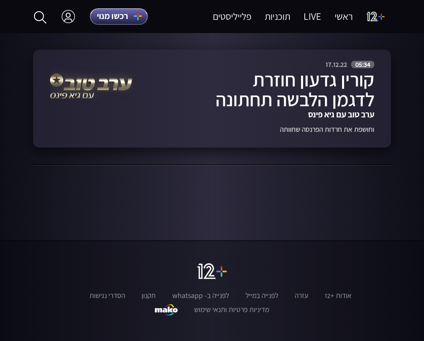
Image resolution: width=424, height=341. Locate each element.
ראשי (344, 16)
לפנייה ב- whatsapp (200, 295)
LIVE (312, 16)
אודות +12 (338, 295)
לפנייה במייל (262, 295)
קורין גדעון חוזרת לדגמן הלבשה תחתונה (295, 89)
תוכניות (277, 16)
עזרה (301, 295)
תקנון (149, 295)
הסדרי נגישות (107, 295)
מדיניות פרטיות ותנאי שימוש (231, 309)
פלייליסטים (232, 16)
